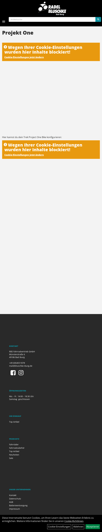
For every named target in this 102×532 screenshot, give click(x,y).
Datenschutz (15, 498)
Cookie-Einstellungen (59, 526)
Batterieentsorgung (18, 505)
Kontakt (12, 495)
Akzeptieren (92, 526)
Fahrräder (14, 444)
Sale (11, 458)
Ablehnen (78, 526)
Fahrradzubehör (17, 448)
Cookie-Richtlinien (73, 521)
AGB (11, 502)
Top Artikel (14, 421)
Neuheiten (14, 454)
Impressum (14, 508)
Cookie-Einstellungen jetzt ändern (24, 57)
